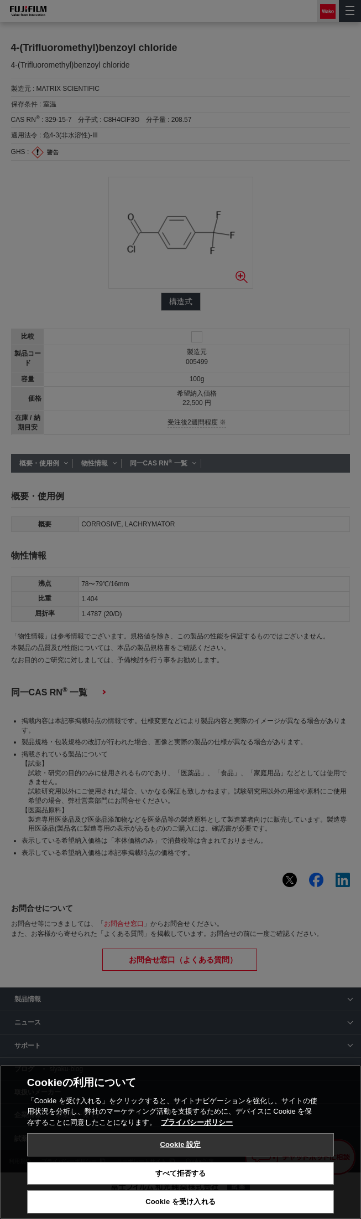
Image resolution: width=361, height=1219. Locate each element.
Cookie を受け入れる (180, 1201)
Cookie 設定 (180, 1144)
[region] (180, 1142)
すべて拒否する (180, 1173)
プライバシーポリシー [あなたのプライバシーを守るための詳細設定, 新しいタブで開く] (197, 1122)
